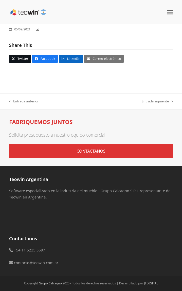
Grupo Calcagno (50, 283)
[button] (170, 12)
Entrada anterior (24, 101)
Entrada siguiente (157, 101)
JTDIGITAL (151, 283)
